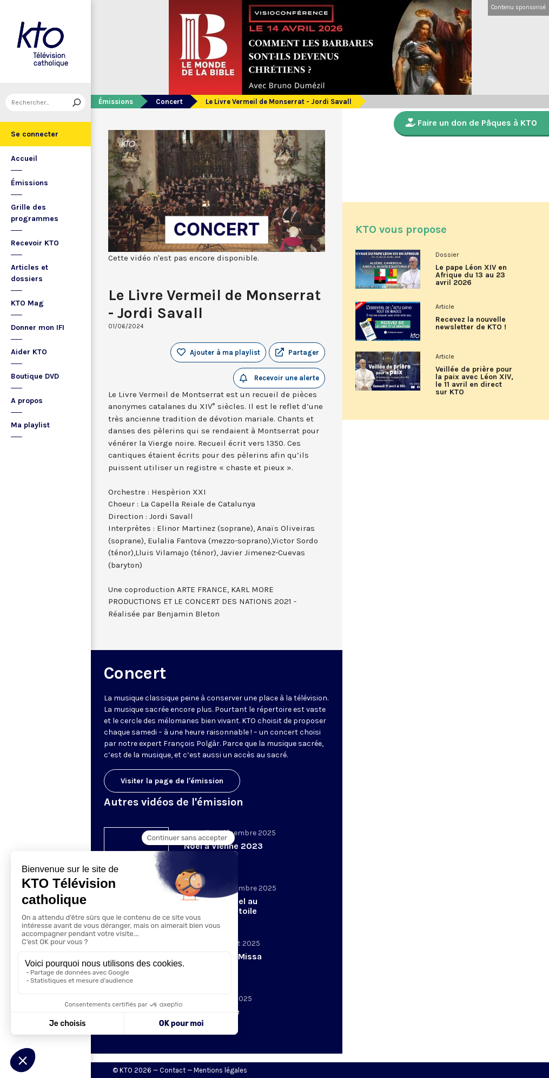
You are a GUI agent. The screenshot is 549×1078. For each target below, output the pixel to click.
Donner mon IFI (37, 327)
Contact (173, 1070)
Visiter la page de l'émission (172, 780)
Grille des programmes (34, 213)
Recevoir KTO (35, 243)
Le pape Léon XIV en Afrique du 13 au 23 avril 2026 (471, 275)
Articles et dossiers (29, 273)
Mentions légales (220, 1070)
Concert (169, 102)
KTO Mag (27, 303)
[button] (297, 352)
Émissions (29, 182)
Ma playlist (30, 425)
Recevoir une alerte (279, 378)
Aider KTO (29, 351)
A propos (27, 400)
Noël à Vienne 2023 (223, 846)
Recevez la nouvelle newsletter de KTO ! (470, 323)
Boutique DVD (35, 376)
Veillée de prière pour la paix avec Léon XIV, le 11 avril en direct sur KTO (474, 381)
